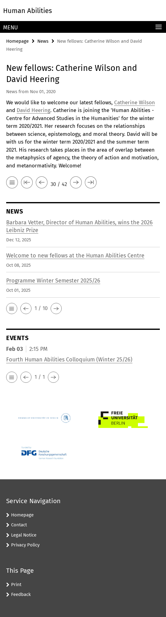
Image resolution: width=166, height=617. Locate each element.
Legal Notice (23, 535)
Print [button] (16, 584)
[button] (11, 308)
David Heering (33, 110)
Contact (19, 525)
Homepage (17, 41)
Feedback (21, 594)
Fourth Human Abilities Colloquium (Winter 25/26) (69, 359)
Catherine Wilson (134, 102)
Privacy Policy (25, 545)
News (42, 41)
